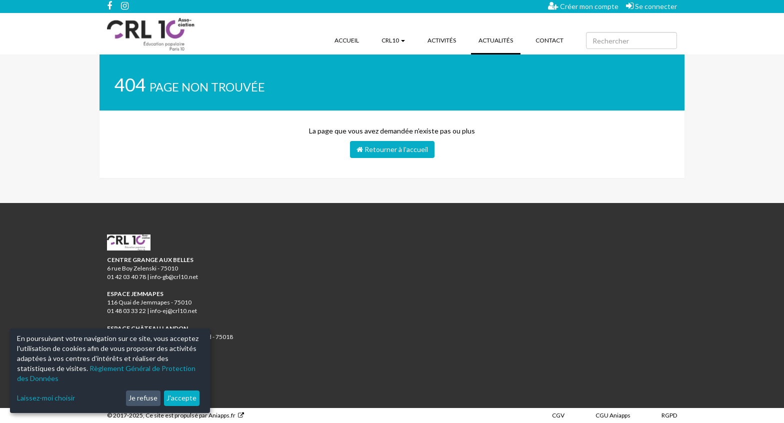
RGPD (669, 415)
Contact (550, 40)
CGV (558, 415)
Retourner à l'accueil (392, 149)
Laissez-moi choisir (46, 398)
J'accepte (181, 398)
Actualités (499, 39)
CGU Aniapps (613, 415)
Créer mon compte (583, 6)
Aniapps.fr (222, 415)
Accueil (346, 40)
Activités (442, 40)
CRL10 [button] (393, 40)
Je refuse (143, 398)
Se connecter (651, 6)
